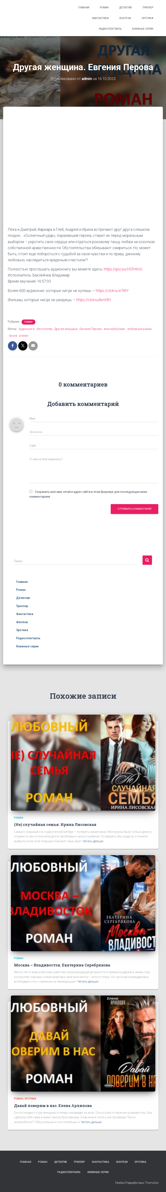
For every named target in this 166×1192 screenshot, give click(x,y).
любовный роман (139, 328)
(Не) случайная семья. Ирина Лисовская (55, 824)
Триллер (147, 7)
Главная (83, 7)
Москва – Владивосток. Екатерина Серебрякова (62, 964)
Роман (104, 7)
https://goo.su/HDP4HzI (123, 269)
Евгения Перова (91, 328)
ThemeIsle (151, 1182)
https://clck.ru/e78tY (112, 290)
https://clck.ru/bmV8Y (94, 299)
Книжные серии (142, 28)
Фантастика (100, 18)
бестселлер (44, 328)
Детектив (125, 7)
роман (23, 335)
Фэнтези (125, 18)
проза (13, 335)
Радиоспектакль (110, 28)
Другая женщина (65, 328)
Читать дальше (92, 841)
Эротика (147, 18)
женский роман (114, 328)
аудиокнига (27, 328)
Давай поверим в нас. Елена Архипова (53, 1105)
